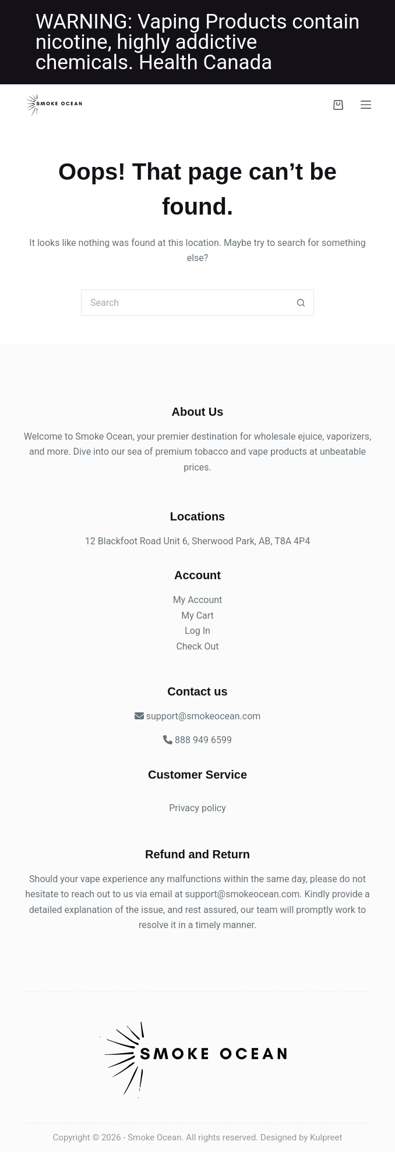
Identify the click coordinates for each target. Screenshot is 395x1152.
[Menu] (366, 104)
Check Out (197, 646)
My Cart (197, 615)
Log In (197, 630)
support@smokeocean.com (242, 894)
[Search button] (301, 303)
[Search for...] (184, 303)
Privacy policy (197, 808)
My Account (198, 599)
